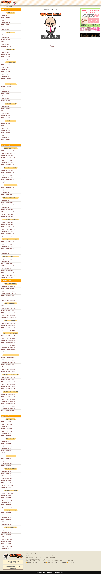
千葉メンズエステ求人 (7, 426)
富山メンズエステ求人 (7, 515)
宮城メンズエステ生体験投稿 (8, 367)
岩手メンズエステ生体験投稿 (8, 362)
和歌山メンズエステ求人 (7, 453)
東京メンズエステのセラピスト (9, 150)
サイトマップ (70, 562)
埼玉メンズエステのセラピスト (9, 153)
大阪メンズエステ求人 (7, 441)
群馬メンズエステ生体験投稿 (8, 300)
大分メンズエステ (6, 69)
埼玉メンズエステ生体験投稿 (8, 288)
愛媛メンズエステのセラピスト (9, 270)
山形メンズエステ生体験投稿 (8, 369)
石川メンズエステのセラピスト (9, 248)
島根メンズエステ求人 (7, 530)
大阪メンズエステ (6, 35)
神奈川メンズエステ (6, 22)
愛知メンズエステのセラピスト (9, 187)
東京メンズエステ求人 (7, 421)
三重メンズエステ (6, 56)
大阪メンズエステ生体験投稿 (8, 305)
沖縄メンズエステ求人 (7, 487)
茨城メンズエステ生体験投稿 (8, 298)
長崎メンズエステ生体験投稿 (8, 345)
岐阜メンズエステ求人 (7, 461)
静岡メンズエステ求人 (7, 465)
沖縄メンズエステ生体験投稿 (8, 352)
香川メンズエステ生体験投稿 (8, 408)
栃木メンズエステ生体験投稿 (8, 295)
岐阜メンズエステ (6, 54)
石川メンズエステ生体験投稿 (8, 384)
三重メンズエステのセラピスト (9, 192)
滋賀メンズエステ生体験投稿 (8, 312)
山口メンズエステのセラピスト (9, 263)
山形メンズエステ (6, 98)
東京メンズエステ (6, 15)
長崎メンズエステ (6, 74)
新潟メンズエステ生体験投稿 (8, 377)
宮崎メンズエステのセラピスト (9, 211)
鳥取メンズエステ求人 (7, 532)
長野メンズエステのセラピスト (9, 251)
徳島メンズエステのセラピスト (9, 277)
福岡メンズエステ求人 (7, 471)
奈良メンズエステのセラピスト (9, 179)
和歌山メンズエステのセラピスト (9, 182)
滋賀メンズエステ (6, 41)
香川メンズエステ (6, 137)
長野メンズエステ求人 (7, 522)
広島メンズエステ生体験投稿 (8, 403)
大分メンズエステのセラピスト (9, 205)
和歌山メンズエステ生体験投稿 (9, 317)
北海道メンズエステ (6, 86)
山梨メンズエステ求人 (7, 524)
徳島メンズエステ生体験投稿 (8, 413)
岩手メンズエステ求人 (7, 497)
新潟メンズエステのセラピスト (9, 241)
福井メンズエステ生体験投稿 (8, 381)
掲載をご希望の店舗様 (13, 562)
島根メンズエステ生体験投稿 (8, 394)
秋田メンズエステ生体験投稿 (8, 364)
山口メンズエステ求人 (7, 534)
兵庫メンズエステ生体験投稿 (8, 310)
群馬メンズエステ (6, 29)
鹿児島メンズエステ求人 (7, 485)
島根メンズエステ (6, 123)
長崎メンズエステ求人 (7, 480)
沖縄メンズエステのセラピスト (9, 216)
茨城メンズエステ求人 (7, 433)
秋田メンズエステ (6, 93)
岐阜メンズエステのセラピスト (9, 190)
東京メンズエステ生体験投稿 (8, 286)
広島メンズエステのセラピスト (9, 268)
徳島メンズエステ (6, 142)
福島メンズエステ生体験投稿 (8, 371)
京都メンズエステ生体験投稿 (8, 308)
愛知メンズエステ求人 (7, 458)
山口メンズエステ (6, 128)
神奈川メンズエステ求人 (7, 428)
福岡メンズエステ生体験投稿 (8, 335)
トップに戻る (50, 46)
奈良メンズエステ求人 (7, 450)
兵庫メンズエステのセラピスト (9, 175)
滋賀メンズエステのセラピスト (9, 177)
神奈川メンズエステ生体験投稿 (9, 293)
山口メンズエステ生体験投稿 (8, 399)
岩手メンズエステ (6, 91)
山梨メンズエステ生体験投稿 (8, 388)
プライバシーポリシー (36, 562)
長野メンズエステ (6, 115)
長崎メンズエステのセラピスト (9, 209)
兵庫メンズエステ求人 (7, 446)
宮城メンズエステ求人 (7, 502)
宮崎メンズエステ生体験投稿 (8, 347)
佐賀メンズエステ (6, 67)
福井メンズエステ (6, 110)
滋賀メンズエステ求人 (7, 448)
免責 (44, 562)
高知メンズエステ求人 (7, 546)
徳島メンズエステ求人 (7, 548)
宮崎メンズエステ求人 (7, 482)
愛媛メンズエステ (6, 135)
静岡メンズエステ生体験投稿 (8, 330)
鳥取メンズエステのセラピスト (9, 261)
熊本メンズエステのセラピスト (9, 207)
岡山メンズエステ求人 (7, 537)
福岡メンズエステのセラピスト (9, 200)
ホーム (3, 6)
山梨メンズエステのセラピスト (9, 253)
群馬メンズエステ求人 (7, 435)
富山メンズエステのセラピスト (9, 244)
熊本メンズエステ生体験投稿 (8, 342)
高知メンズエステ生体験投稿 (8, 410)
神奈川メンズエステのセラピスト (9, 157)
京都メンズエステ (6, 37)
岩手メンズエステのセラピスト (9, 226)
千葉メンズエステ (6, 20)
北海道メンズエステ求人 (7, 493)
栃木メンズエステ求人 (7, 431)
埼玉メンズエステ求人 (7, 424)
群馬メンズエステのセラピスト (9, 164)
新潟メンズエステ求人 (7, 512)
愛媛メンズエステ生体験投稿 (8, 406)
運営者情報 (63, 562)
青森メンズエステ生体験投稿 (8, 360)
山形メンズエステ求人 (7, 504)
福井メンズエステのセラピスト (9, 246)
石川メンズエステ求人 (7, 519)
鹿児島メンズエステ (6, 78)
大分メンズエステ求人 (7, 475)
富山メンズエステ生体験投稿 (8, 379)
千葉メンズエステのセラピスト (9, 155)
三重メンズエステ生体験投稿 (8, 327)
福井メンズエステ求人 (7, 517)
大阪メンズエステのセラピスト (9, 170)
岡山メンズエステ (6, 130)
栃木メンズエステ (6, 24)
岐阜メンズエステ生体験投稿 (8, 325)
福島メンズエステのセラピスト (9, 236)
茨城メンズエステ (6, 26)
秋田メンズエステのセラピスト (9, 229)
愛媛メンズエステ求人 (7, 541)
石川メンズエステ (6, 113)
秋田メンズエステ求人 (7, 500)
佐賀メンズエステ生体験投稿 (8, 338)
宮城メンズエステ (6, 96)
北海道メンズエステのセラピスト (9, 222)
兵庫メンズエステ (6, 39)
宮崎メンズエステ (6, 76)
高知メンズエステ (6, 139)
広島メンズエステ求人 (7, 539)
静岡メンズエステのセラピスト (9, 194)
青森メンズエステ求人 (7, 495)
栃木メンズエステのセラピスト (9, 160)
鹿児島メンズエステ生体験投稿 (9, 349)
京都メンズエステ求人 (7, 443)
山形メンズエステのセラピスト (9, 233)
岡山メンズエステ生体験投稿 (8, 401)
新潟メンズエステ (6, 106)
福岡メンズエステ (6, 64)
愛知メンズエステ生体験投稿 (8, 323)
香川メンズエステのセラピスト (9, 272)
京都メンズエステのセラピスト (9, 172)
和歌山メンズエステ (6, 46)
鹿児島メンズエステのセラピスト (9, 214)
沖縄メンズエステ (6, 81)
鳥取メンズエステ (6, 125)
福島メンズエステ (6, 100)
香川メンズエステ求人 (7, 543)
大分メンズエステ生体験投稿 (8, 340)
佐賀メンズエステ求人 (7, 473)
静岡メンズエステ (6, 59)
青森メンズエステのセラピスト (9, 224)
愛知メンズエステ (6, 52)
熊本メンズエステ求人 (7, 478)
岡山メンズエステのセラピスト (9, 265)
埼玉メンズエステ (6, 17)
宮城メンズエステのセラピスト (9, 231)
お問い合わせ (57, 562)
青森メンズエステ (6, 89)
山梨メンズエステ (6, 117)
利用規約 (28, 562)
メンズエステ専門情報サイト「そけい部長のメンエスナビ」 (53, 572)
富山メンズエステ (6, 108)
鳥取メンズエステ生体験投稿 (8, 396)
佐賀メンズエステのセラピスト (9, 202)
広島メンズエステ (6, 132)
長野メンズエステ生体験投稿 (8, 386)
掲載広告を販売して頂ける (13, 567)
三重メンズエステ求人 (7, 463)
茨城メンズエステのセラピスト (9, 162)
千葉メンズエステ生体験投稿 (8, 291)
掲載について (49, 562)
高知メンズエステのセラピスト (9, 275)
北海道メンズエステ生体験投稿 (9, 357)
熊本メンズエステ (6, 71)
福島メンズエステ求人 (7, 507)
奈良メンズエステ (6, 44)
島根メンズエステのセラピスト (9, 259)
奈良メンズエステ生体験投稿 (8, 315)
